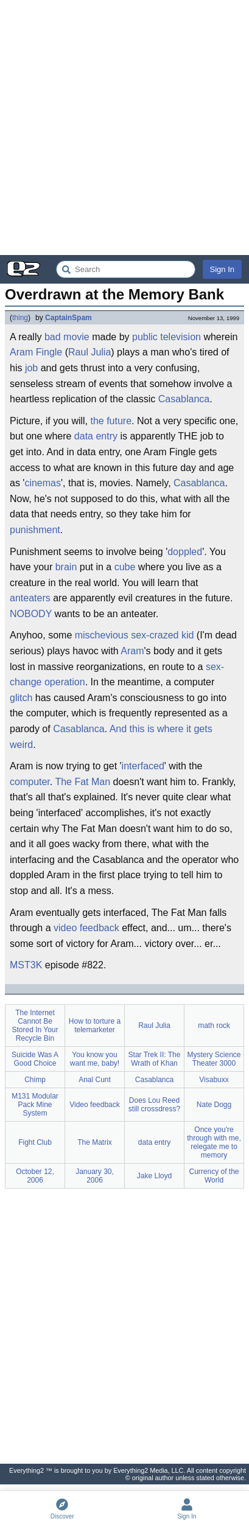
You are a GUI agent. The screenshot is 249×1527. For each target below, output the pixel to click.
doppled (184, 552)
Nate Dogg (214, 1104)
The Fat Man (82, 782)
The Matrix (94, 1142)
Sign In (222, 269)
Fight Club (35, 1142)
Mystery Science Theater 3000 (213, 1059)
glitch (21, 698)
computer (30, 782)
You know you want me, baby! (94, 1059)
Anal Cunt (95, 1079)
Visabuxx (213, 1079)
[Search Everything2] (125, 269)
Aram (132, 651)
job (31, 368)
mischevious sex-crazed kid (134, 635)
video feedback (86, 928)
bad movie (66, 337)
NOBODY (31, 614)
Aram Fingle (36, 352)
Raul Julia (89, 352)
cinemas (42, 483)
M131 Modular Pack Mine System (35, 1104)
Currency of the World (214, 1175)
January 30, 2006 (94, 1175)
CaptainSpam (68, 317)
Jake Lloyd (154, 1176)
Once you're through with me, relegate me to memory (214, 1142)
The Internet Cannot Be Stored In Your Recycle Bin (35, 1025)
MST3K (26, 965)
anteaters (30, 598)
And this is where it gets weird (111, 737)
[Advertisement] (124, 127)
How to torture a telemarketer (95, 1025)
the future (111, 421)
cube (125, 567)
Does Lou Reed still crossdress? (154, 1104)
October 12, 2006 (35, 1175)
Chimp (35, 1079)
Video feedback (94, 1104)
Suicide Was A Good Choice (35, 1059)
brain (66, 567)
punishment (35, 530)
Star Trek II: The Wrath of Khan (154, 1059)
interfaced (143, 766)
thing (20, 317)
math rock (214, 1025)
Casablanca (184, 399)
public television (166, 337)
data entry (95, 436)
